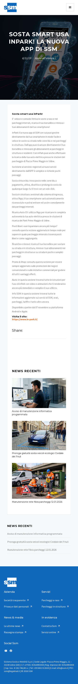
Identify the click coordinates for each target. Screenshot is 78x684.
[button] (70, 7)
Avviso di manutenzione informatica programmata (32, 413)
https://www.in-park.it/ (25, 319)
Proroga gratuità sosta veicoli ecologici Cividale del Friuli (37, 455)
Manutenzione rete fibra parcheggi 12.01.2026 (37, 501)
